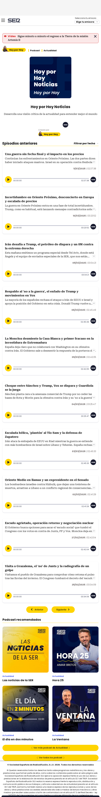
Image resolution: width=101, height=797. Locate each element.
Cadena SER (14, 20)
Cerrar (95, 36)
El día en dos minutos (17, 739)
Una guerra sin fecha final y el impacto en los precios (44, 154)
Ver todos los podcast (50, 758)
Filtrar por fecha (84, 143)
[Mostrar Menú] (3, 20)
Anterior (39, 610)
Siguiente (61, 610)
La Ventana (60, 739)
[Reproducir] (8, 179)
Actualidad (50, 50)
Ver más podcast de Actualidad (51, 748)
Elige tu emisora (85, 21)
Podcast (35, 50)
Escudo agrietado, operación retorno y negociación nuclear (49, 523)
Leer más (94, 162)
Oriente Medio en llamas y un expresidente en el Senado (47, 479)
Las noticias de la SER (17, 680)
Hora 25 (58, 680)
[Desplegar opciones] (93, 179)
